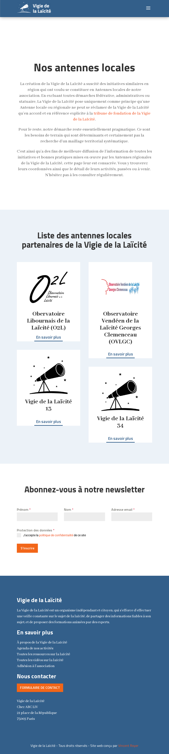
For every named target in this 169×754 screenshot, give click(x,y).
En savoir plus (48, 337)
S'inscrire (27, 548)
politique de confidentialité (56, 535)
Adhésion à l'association (36, 664)
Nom (68, 509)
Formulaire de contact (40, 685)
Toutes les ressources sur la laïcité (43, 652)
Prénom (24, 509)
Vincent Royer (128, 743)
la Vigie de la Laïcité (42, 640)
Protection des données (36, 530)
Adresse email (123, 509)
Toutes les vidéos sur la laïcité (40, 658)
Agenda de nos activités (35, 646)
